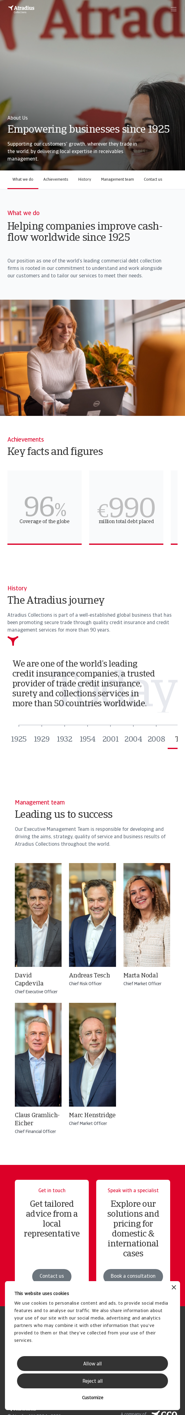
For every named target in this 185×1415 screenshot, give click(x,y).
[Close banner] (174, 1288)
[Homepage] (21, 9)
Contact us (153, 180)
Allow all (92, 1364)
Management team (117, 180)
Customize (92, 1398)
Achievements (55, 180)
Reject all (93, 1381)
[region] (92, 507)
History (84, 180)
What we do (22, 180)
